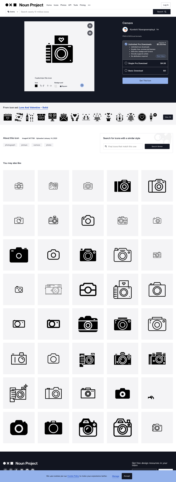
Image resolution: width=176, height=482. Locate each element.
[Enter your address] (145, 469)
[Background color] (55, 86)
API (69, 5)
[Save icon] (90, 25)
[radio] (145, 50)
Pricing (83, 5)
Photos (63, 5)
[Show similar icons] (90, 33)
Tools (75, 5)
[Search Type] (12, 11)
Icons (56, 5)
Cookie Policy (74, 477)
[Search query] (125, 146)
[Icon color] (36, 85)
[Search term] (86, 11)
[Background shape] (63, 86)
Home (49, 5)
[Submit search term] (162, 11)
